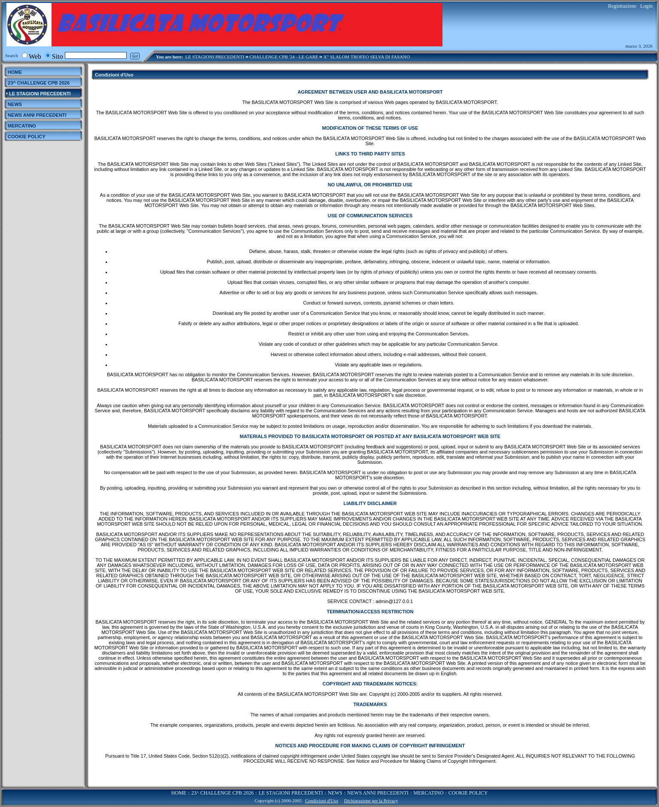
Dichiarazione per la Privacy (371, 800)
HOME (178, 793)
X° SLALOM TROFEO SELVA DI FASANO (366, 56)
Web (35, 56)
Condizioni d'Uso (321, 800)
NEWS (335, 793)
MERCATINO (428, 793)
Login (646, 6)
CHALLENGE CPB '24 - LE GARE (284, 56)
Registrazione (622, 6)
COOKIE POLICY (468, 793)
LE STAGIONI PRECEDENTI (214, 56)
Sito (57, 56)
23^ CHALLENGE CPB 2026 (222, 793)
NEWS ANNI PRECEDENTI (378, 793)
